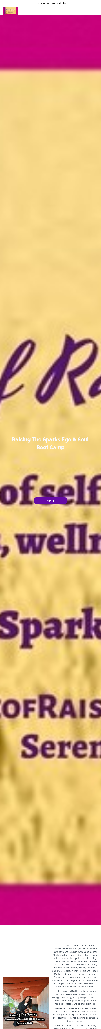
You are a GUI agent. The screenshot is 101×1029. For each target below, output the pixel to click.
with (50, 3)
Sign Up (94, 10)
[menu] (90, 10)
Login (87, 10)
